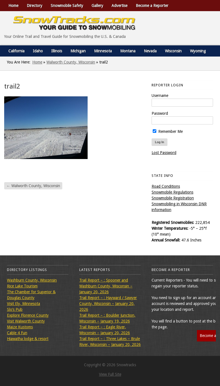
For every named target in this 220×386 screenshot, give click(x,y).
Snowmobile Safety (67, 5)
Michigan (78, 51)
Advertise (119, 5)
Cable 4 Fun (17, 333)
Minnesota (103, 51)
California (16, 51)
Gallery (97, 5)
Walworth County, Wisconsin (70, 62)
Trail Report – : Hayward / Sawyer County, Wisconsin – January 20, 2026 (108, 303)
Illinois (56, 51)
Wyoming (198, 51)
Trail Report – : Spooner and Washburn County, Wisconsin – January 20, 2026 (105, 286)
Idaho (38, 51)
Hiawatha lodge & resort (27, 338)
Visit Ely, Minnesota (23, 303)
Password (160, 113)
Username (160, 95)
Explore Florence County (28, 315)
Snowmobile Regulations (172, 192)
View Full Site (110, 374)
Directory (34, 5)
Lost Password (164, 152)
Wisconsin (173, 51)
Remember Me (168, 131)
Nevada (150, 51)
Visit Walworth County (26, 321)
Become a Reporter (152, 5)
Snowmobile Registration (173, 198)
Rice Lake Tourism (22, 286)
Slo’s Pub (15, 309)
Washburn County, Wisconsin (32, 280)
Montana (127, 51)
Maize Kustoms (20, 327)
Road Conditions (166, 186)
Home (13, 5)
